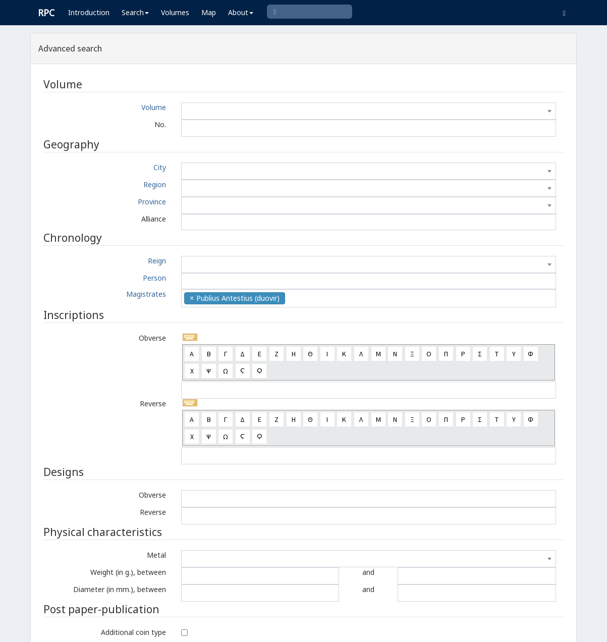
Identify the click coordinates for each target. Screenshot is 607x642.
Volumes (175, 12)
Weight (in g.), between (128, 572)
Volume (153, 107)
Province (152, 201)
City (159, 167)
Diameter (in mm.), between (119, 589)
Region (154, 184)
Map (208, 12)
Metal (156, 555)
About (240, 12)
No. (160, 124)
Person (154, 278)
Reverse (153, 403)
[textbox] (368, 111)
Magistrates (146, 294)
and (368, 572)
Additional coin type (133, 632)
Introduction (88, 12)
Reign (157, 260)
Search (135, 12)
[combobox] (368, 111)
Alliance (153, 219)
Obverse (152, 338)
